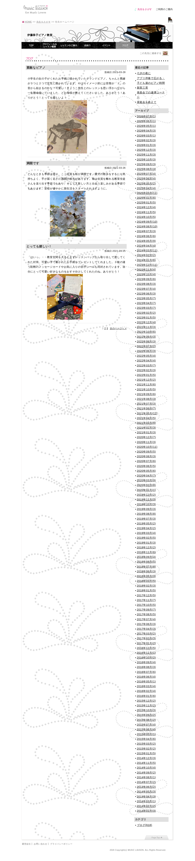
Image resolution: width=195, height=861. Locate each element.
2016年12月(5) (146, 648)
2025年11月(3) (146, 154)
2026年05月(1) (146, 125)
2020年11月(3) (146, 442)
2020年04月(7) (146, 475)
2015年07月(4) (146, 724)
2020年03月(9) (146, 480)
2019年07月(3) (146, 518)
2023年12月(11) (147, 264)
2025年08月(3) (146, 169)
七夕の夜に (144, 73)
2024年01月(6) (146, 260)
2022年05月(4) (146, 355)
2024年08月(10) (147, 226)
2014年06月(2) (146, 786)
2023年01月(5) (146, 317)
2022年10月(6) (146, 331)
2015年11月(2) (146, 705)
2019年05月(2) (146, 523)
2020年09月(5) (146, 451)
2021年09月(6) (146, 394)
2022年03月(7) (146, 365)
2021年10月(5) (146, 389)
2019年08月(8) (146, 513)
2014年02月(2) (146, 806)
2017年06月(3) (146, 624)
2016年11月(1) (146, 652)
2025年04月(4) (146, 188)
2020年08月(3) (146, 456)
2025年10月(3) (146, 159)
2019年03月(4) (146, 533)
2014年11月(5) (146, 762)
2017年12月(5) (146, 595)
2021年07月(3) (146, 403)
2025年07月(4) (146, 173)
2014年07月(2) (146, 782)
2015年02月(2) (146, 748)
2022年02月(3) (146, 370)
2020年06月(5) (146, 466)
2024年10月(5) (146, 216)
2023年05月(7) (146, 298)
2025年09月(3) (146, 164)
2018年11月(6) (146, 552)
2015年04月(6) (146, 738)
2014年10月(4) (146, 767)
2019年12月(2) (146, 494)
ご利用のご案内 (164, 9)
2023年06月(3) (146, 293)
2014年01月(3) (146, 810)
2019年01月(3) (146, 542)
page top (157, 837)
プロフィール (50, 45)
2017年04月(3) (146, 628)
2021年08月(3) (146, 398)
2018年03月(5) (146, 580)
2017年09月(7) (146, 609)
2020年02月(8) (146, 485)
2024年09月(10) (147, 221)
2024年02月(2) (146, 255)
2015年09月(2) (146, 714)
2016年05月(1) (146, 681)
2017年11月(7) (146, 600)
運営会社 (26, 844)
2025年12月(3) (146, 149)
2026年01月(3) (146, 145)
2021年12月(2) (146, 379)
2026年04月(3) (146, 130)
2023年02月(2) (146, 312)
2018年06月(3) (146, 571)
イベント (106, 45)
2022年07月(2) (146, 346)
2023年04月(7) (146, 303)
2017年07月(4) (146, 619)
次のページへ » (118, 328)
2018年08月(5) (146, 561)
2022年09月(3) (146, 336)
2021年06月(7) (146, 408)
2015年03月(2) (146, 743)
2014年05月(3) (146, 791)
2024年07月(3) (146, 231)
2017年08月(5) (146, 614)
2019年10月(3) (146, 504)
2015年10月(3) (146, 710)
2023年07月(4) (146, 288)
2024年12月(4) (146, 207)
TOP (31, 45)
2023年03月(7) (146, 307)
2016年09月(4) (146, 662)
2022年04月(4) (146, 360)
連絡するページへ (165, 53)
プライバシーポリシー (61, 844)
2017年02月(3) (146, 638)
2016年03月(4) (146, 686)
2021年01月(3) (146, 432)
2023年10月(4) (146, 274)
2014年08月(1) (146, 777)
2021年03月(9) (146, 422)
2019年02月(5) (146, 537)
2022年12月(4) (146, 322)
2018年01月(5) (146, 590)
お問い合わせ (40, 844)
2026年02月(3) (146, 140)
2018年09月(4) (146, 556)
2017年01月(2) (146, 643)
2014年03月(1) (146, 801)
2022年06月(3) (146, 351)
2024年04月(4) (146, 245)
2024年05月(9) (146, 240)
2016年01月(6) (146, 695)
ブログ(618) (144, 825)
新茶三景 (142, 87)
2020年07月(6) (146, 461)
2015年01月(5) (146, 753)
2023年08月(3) (146, 283)
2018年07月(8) (146, 566)
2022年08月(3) (146, 341)
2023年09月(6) (146, 279)
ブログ (125, 45)
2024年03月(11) (147, 250)
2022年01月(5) (146, 374)
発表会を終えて (147, 102)
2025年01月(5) (146, 202)
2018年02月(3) (146, 585)
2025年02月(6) (146, 197)
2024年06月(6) (146, 236)
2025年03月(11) (147, 193)
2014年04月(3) (146, 796)
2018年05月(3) (146, 576)
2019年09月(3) (146, 509)
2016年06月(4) (146, 676)
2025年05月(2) (146, 183)
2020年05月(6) (146, 470)
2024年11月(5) (146, 212)
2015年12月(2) (146, 700)
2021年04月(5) (146, 418)
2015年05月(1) (146, 734)
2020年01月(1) (146, 490)
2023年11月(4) (146, 269)
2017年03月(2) (146, 633)
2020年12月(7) (146, 437)
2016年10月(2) (146, 657)
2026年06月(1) (146, 121)
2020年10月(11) (147, 446)
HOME (28, 22)
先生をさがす (144, 9)
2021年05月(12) (147, 413)
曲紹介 (87, 45)
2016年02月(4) (146, 691)
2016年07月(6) (146, 672)
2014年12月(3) (146, 758)
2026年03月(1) (146, 135)
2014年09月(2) (146, 772)
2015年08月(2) (146, 719)
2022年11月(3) (146, 327)
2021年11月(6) (146, 384)
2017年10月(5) (146, 604)
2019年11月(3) (146, 499)
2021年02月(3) (146, 427)
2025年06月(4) (146, 178)
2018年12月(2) (146, 547)
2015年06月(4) (146, 729)
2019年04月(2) (146, 528)
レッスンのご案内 (68, 45)
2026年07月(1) (146, 116)
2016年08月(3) (146, 667)
